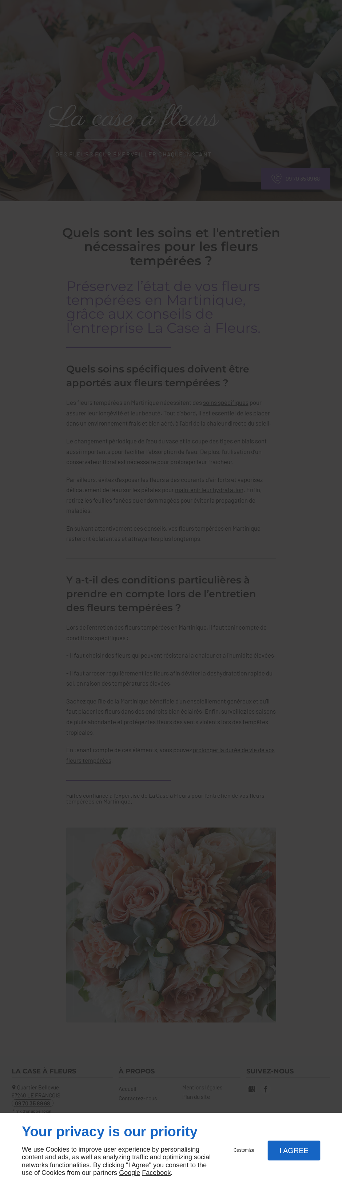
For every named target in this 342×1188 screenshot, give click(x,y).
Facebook (156, 1172)
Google (129, 1172)
